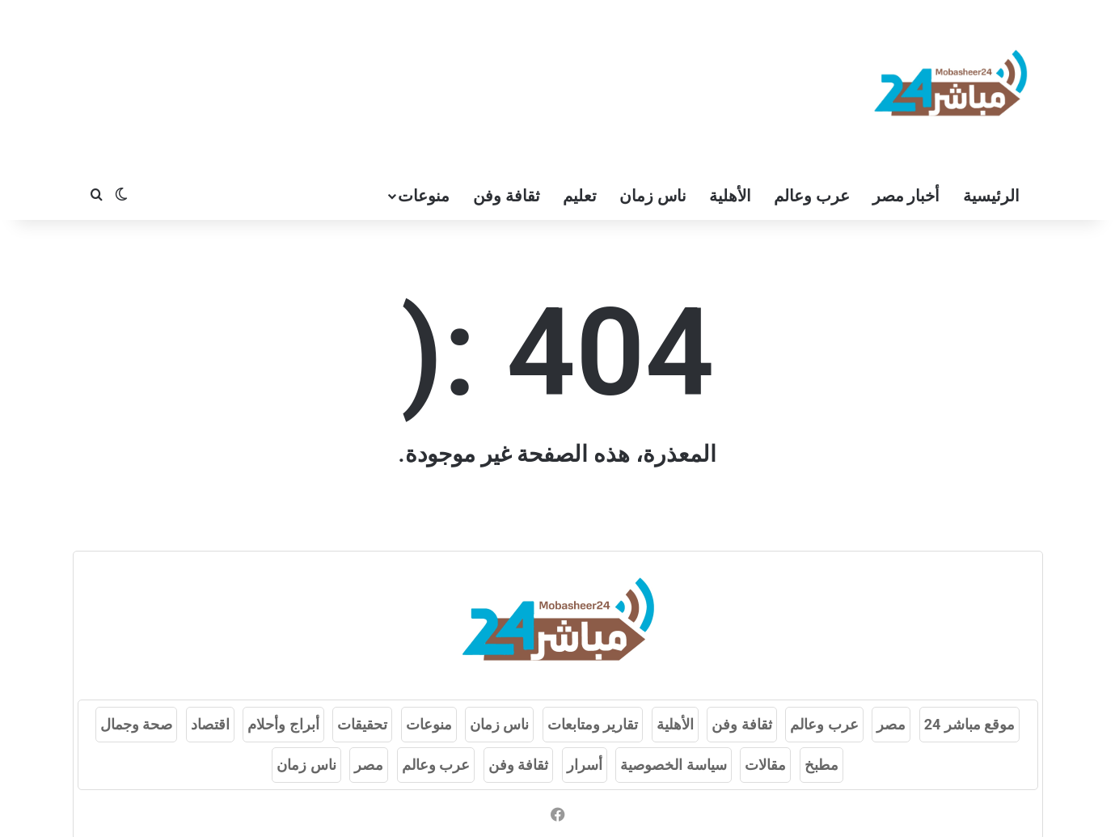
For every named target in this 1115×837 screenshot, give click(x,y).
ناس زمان (652, 195)
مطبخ (821, 764)
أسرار (584, 764)
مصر (891, 724)
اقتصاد (210, 724)
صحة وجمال (136, 724)
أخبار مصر (906, 195)
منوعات (424, 195)
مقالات (765, 764)
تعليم (580, 195)
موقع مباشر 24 (970, 724)
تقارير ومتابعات (592, 724)
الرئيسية (991, 195)
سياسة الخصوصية (673, 764)
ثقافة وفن (506, 195)
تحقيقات (362, 724)
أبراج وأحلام (283, 724)
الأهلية (730, 195)
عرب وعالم (812, 195)
